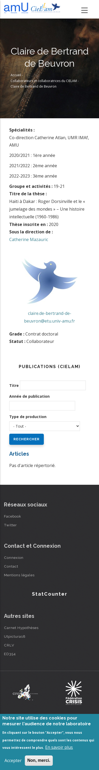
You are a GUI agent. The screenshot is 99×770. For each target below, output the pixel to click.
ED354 (10, 654)
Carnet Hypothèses (21, 628)
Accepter (13, 760)
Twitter (10, 525)
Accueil (16, 75)
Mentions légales (19, 575)
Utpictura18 (15, 636)
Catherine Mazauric (28, 239)
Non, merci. (38, 760)
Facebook (12, 516)
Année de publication (29, 396)
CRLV (9, 645)
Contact (11, 566)
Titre (14, 385)
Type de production (27, 416)
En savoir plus (59, 747)
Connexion (13, 557)
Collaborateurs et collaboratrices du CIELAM (44, 81)
